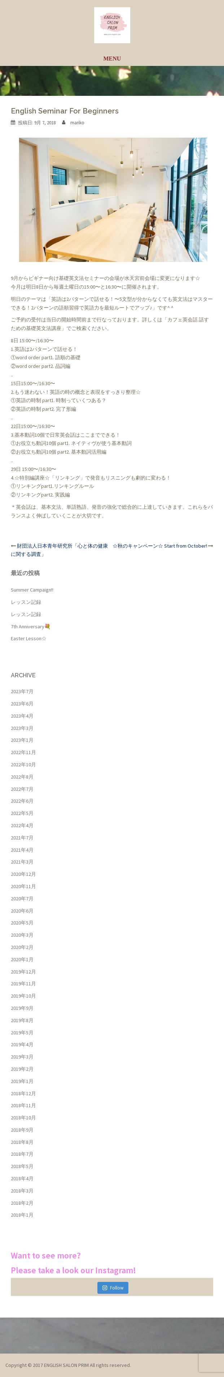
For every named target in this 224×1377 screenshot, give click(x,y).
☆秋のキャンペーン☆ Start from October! (160, 546)
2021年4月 (22, 850)
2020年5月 (22, 922)
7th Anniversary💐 (30, 626)
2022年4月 (22, 825)
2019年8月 (22, 1020)
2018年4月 (22, 1178)
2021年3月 (22, 862)
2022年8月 (22, 777)
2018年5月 (22, 1166)
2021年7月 (22, 837)
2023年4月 (22, 716)
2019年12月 (23, 971)
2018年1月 (22, 1215)
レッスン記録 (26, 602)
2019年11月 (23, 983)
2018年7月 (22, 1154)
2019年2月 (22, 1069)
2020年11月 (23, 886)
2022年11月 (23, 752)
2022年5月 (22, 813)
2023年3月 (22, 728)
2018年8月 (22, 1142)
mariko (77, 123)
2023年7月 (22, 691)
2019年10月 (23, 996)
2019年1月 (22, 1081)
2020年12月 (23, 874)
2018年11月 (23, 1105)
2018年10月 (23, 1117)
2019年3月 (22, 1056)
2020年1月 (22, 959)
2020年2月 (22, 947)
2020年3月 (22, 935)
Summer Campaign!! (32, 590)
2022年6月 (22, 801)
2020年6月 (22, 911)
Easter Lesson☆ (29, 638)
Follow (112, 1288)
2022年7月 (22, 789)
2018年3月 (22, 1190)
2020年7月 (22, 898)
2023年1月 (22, 740)
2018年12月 (23, 1093)
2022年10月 (23, 764)
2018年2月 (22, 1203)
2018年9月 (22, 1130)
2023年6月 (22, 703)
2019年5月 (22, 1032)
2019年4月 (22, 1044)
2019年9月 (22, 1008)
